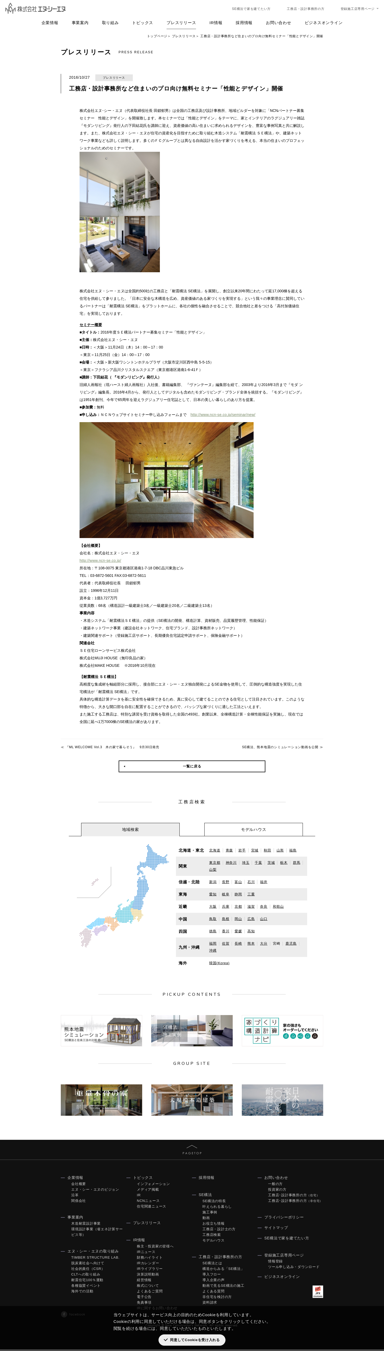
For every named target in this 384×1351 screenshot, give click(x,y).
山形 (280, 850)
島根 (225, 919)
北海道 (214, 850)
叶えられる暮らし (217, 1208)
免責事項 (144, 1304)
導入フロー (211, 1276)
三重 (251, 894)
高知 (251, 931)
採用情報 (244, 22)
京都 (238, 907)
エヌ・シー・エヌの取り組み (93, 1253)
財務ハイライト (150, 1259)
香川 (225, 931)
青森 (229, 850)
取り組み (110, 22)
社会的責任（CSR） (88, 1270)
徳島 (213, 931)
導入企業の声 (213, 1282)
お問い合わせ (278, 22)
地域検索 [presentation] (130, 829)
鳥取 (213, 919)
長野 (225, 882)
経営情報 (144, 1282)
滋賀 (251, 907)
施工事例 (209, 1214)
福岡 (213, 943)
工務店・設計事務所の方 (305, 9)
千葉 (258, 863)
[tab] (130, 829)
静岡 (238, 894)
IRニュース (146, 1253)
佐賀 (225, 943)
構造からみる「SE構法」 (223, 1270)
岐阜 (225, 894)
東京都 (214, 863)
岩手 (242, 850)
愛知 (213, 894)
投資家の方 (277, 1191)
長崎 (238, 943)
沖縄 (213, 950)
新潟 (213, 882)
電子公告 (144, 1298)
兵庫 (225, 907)
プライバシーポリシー (284, 1219)
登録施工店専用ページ (358, 9)
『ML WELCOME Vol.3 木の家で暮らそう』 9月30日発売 (112, 747)
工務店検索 (211, 1236)
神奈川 (231, 863)
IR (139, 1197)
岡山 (238, 919)
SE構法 (205, 1196)
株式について (148, 1287)
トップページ (157, 36)
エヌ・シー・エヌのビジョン (95, 1191)
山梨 (213, 870)
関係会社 (78, 1202)
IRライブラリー (150, 1270)
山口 (264, 919)
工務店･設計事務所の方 (293, 1197)
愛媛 (238, 931)
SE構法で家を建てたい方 (251, 9)
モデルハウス (213, 1242)
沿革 (75, 1197)
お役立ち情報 (213, 1225)
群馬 (296, 863)
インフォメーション (153, 1185)
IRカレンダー (148, 1265)
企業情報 (50, 22)
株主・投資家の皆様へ (155, 1248)
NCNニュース (148, 1202)
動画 (206, 1219)
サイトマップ (276, 1229)
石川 (251, 882)
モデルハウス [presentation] (253, 829)
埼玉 (246, 863)
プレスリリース (181, 22)
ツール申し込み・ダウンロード (294, 1268)
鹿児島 (290, 943)
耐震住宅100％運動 (87, 1282)
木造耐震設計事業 (86, 1225)
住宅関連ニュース (151, 1208)
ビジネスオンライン (324, 22)
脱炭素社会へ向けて (87, 1265)
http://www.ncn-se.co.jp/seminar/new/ (221, 415)
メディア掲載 (148, 1191)
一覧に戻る (192, 766)
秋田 (267, 850)
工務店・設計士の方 (219, 1231)
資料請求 (209, 1304)
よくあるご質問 (150, 1293)
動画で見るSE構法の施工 (223, 1287)
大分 (264, 943)
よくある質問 (213, 1293)
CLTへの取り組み (85, 1276)
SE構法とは (212, 1265)
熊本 (251, 943)
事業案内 (80, 22)
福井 (264, 882)
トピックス (142, 22)
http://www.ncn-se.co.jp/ (99, 560)
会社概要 (78, 1185)
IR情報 (215, 22)
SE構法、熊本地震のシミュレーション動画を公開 (280, 747)
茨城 (271, 863)
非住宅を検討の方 (217, 1298)
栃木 (284, 863)
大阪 (213, 907)
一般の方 (275, 1185)
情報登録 (275, 1263)
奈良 (264, 907)
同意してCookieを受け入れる (195, 1340)
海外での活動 (82, 1293)
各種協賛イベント (86, 1287)
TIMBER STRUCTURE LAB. (95, 1259)
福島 (293, 850)
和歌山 (278, 907)
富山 (238, 882)
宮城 (255, 850)
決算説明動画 (148, 1276)
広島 (251, 919)
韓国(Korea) (219, 963)
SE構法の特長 (214, 1203)
